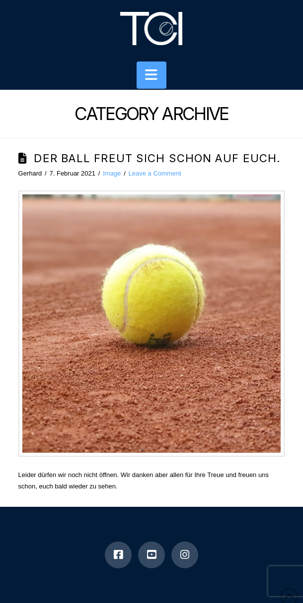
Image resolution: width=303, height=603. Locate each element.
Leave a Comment (155, 173)
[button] (151, 75)
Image (112, 173)
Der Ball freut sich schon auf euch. (157, 158)
